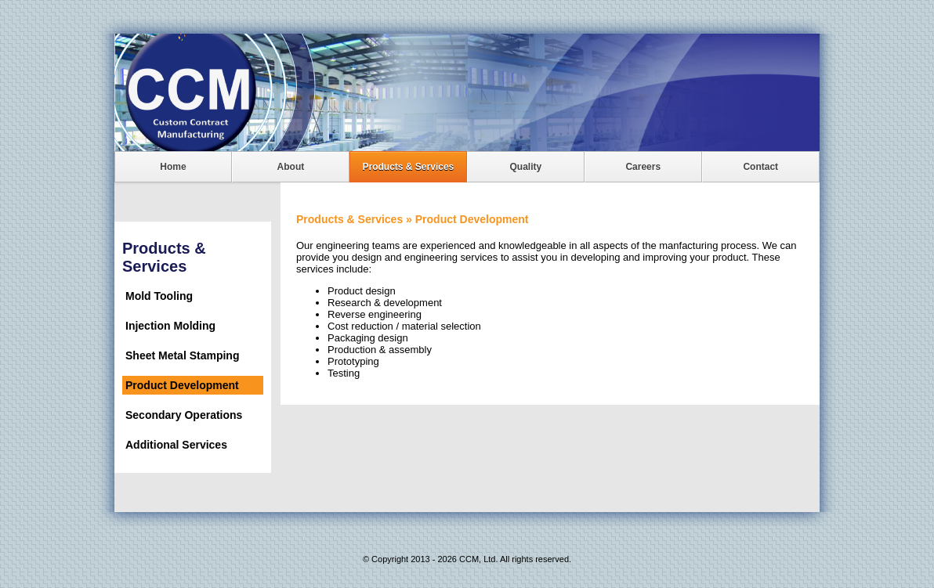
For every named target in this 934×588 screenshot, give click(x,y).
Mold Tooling (159, 296)
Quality (525, 166)
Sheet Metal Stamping (182, 355)
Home (173, 166)
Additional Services (176, 444)
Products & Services (408, 166)
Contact (760, 166)
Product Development (182, 385)
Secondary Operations (183, 415)
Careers (643, 166)
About (291, 166)
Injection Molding (170, 325)
